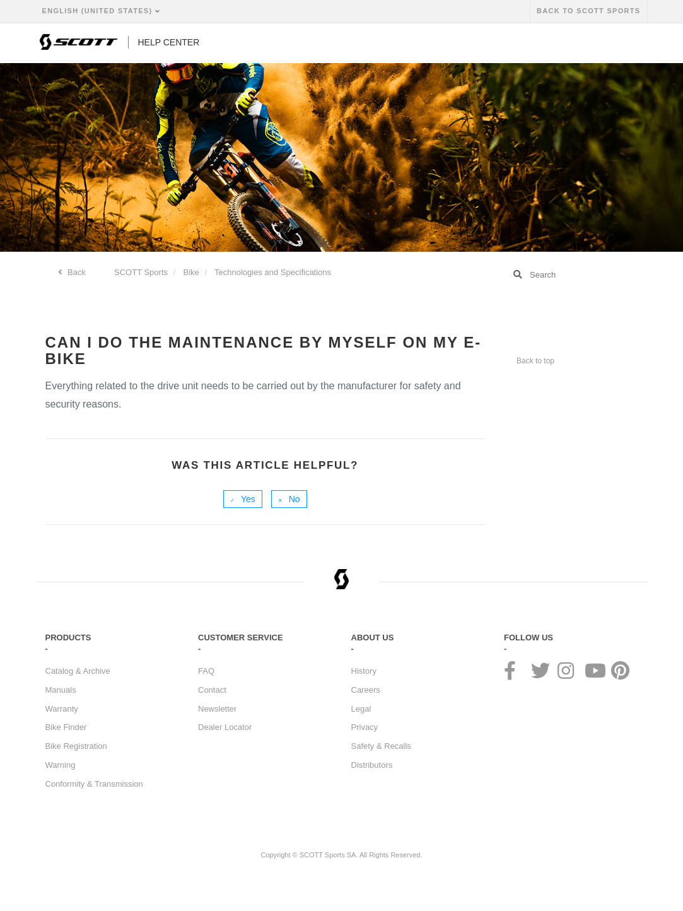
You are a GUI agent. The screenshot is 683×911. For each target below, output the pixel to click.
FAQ (206, 671)
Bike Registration (76, 746)
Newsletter (217, 709)
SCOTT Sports (141, 272)
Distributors (372, 765)
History (364, 671)
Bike (191, 272)
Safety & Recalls (381, 746)
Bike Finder (66, 727)
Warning (60, 765)
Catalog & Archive (77, 671)
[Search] (571, 274)
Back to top (535, 360)
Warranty (61, 709)
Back (76, 272)
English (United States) (98, 11)
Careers (365, 690)
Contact (212, 690)
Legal (361, 709)
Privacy (364, 727)
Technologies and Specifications (272, 272)
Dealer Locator (225, 727)
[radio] (242, 499)
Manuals (60, 690)
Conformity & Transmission (94, 784)
